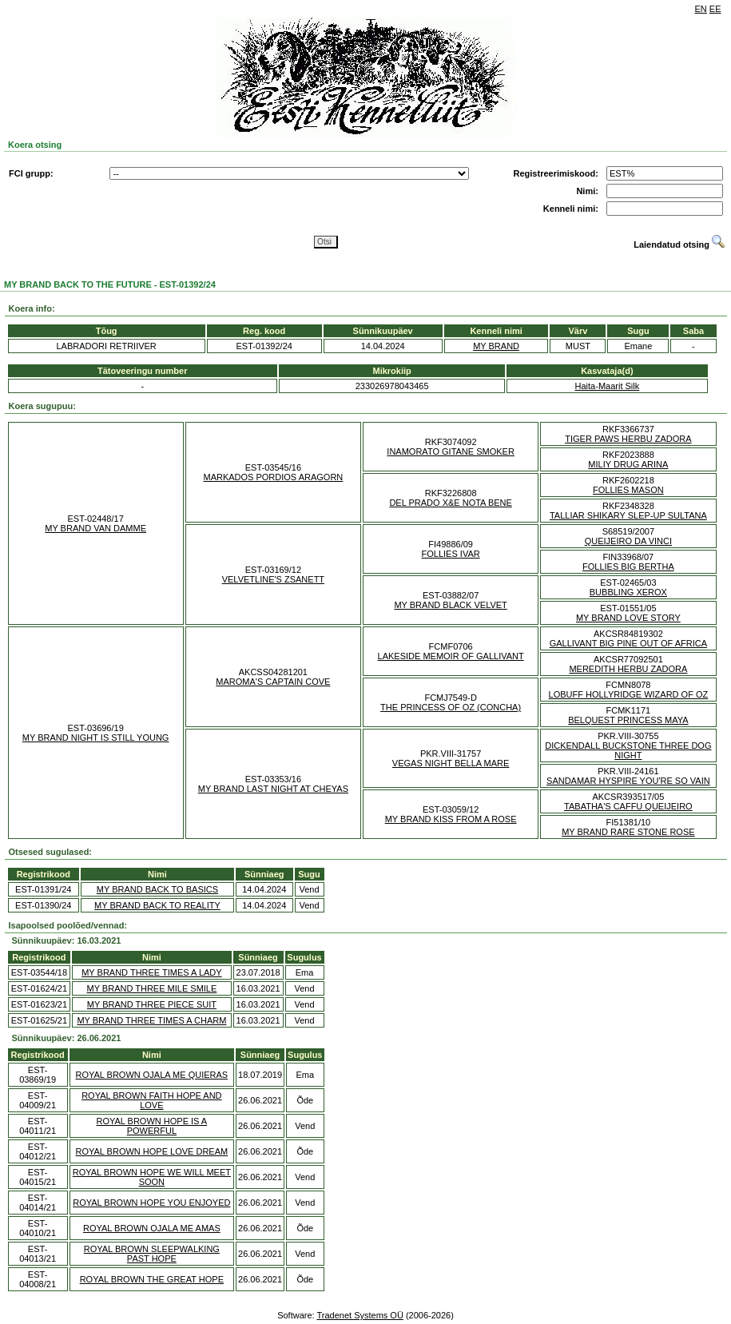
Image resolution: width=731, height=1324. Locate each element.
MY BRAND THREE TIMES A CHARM (151, 1020)
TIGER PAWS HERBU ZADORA (628, 438)
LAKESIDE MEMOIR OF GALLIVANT (451, 656)
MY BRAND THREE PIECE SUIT (152, 1004)
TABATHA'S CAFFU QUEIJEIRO (628, 806)
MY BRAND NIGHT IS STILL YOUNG (95, 737)
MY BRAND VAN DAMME (95, 528)
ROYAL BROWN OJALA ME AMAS (151, 1228)
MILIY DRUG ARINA (628, 464)
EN (701, 9)
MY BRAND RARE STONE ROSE (628, 832)
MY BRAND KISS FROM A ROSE (451, 819)
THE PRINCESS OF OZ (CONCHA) (450, 707)
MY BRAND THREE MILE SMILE (152, 988)
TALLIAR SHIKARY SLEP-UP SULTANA (628, 515)
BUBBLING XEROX (628, 592)
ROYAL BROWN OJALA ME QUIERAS (151, 1074)
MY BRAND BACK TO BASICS (157, 889)
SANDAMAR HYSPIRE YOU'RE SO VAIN (628, 780)
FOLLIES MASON (628, 490)
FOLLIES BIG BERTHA (628, 566)
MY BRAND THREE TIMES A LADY (151, 972)
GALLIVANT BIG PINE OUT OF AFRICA (628, 643)
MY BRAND (496, 346)
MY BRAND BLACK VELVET (450, 605)
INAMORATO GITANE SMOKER (450, 451)
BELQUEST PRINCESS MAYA (628, 720)
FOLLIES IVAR (451, 554)
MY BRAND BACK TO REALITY (157, 905)
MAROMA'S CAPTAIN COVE (273, 681)
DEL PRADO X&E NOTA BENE (450, 502)
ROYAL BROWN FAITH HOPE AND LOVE (151, 1100)
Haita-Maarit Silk (607, 386)
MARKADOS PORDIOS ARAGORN (273, 477)
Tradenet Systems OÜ (359, 1315)
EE (715, 9)
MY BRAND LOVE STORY (628, 617)
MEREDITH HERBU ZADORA (628, 669)
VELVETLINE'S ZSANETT (273, 579)
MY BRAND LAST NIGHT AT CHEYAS (273, 788)
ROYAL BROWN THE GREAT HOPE (152, 1279)
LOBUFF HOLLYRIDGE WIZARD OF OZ (629, 694)
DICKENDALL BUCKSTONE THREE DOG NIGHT (628, 750)
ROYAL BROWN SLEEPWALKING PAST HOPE (152, 1253)
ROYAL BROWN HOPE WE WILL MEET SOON (152, 1177)
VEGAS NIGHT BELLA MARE (451, 763)
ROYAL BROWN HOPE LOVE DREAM (151, 1151)
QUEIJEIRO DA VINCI (628, 541)
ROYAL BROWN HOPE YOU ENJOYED (151, 1202)
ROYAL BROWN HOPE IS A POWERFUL (151, 1125)
